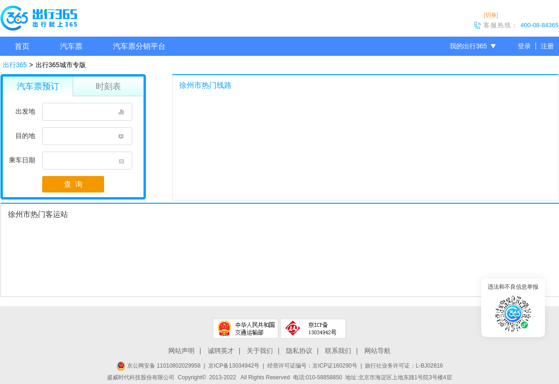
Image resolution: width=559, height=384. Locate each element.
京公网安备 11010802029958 (158, 365)
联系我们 (338, 350)
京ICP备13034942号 (233, 365)
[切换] (490, 15)
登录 (524, 46)
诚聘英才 (221, 350)
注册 (547, 46)
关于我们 (260, 350)
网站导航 (377, 350)
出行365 (15, 65)
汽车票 (71, 46)
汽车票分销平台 (139, 46)
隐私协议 (299, 350)
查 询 (73, 184)
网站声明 (181, 350)
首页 (22, 46)
